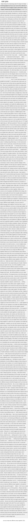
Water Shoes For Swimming (7, 4)
